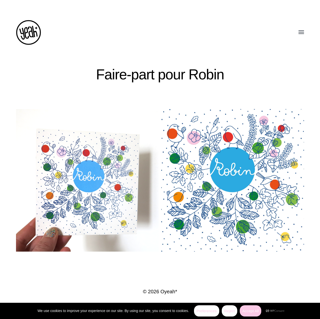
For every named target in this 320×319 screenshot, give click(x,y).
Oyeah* (168, 291)
